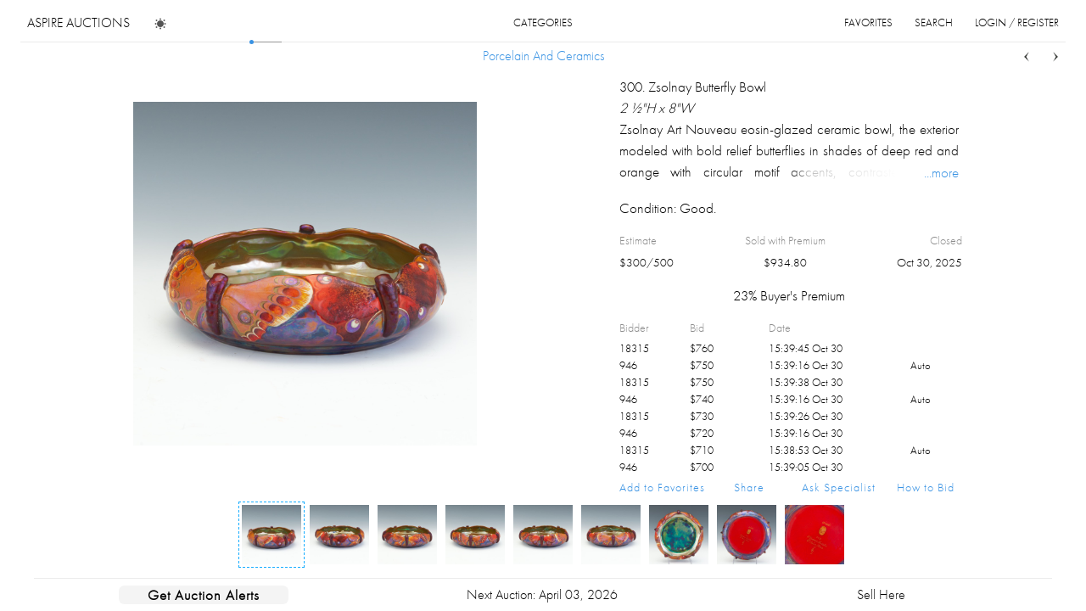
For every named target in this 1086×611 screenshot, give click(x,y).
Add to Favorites (662, 487)
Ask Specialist (839, 487)
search (934, 22)
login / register (1017, 22)
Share (749, 487)
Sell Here (881, 594)
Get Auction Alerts (204, 595)
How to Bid (925, 487)
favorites (868, 22)
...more (941, 172)
